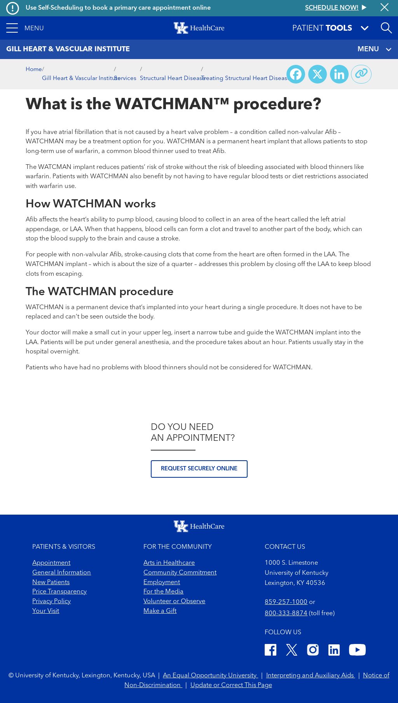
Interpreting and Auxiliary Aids (310, 676)
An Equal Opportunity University (210, 676)
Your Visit (45, 611)
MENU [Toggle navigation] (374, 49)
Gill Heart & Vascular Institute (81, 78)
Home (34, 69)
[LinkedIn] (334, 651)
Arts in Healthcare (169, 563)
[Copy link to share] (361, 74)
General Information (61, 573)
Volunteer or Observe (174, 602)
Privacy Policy (51, 602)
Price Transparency (59, 592)
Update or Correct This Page (231, 685)
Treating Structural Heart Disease (246, 78)
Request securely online (199, 469)
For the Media (163, 592)
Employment (161, 582)
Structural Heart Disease (173, 78)
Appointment (51, 563)
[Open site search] (386, 28)
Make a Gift (159, 611)
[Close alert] (384, 8)
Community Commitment (179, 573)
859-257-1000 (286, 602)
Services (125, 78)
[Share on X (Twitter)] (317, 74)
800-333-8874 (286, 614)
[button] (25, 28)
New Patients (51, 582)
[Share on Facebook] (296, 74)
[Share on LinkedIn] (339, 74)
